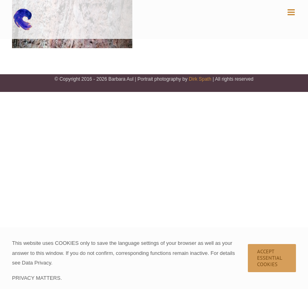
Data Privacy (36, 263)
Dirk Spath (200, 79)
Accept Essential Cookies (269, 258)
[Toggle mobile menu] (292, 12)
